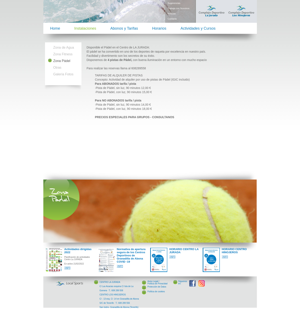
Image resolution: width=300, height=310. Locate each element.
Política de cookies (156, 291)
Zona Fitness (62, 54)
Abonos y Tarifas (124, 28)
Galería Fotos (63, 74)
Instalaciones (85, 28)
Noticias (172, 13)
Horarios (159, 28)
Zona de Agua (63, 47)
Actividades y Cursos (197, 28)
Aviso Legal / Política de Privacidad (158, 282)
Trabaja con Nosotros (179, 8)
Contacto (172, 19)
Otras (57, 67)
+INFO (67, 268)
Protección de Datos (157, 287)
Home (55, 28)
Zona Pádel (61, 61)
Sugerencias (174, 3)
